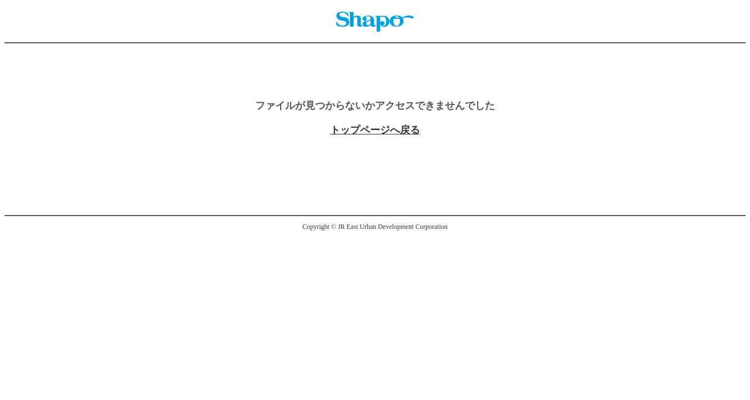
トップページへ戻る (375, 130)
